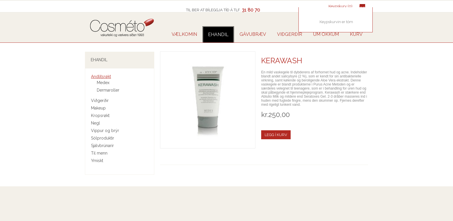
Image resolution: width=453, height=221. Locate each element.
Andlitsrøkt (101, 76)
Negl (95, 123)
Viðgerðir (100, 100)
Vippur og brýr (105, 130)
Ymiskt (97, 160)
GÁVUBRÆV (253, 34)
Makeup (98, 108)
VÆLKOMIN (184, 34)
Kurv (356, 34)
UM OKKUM (326, 34)
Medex (103, 82)
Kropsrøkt (100, 115)
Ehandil (218, 34)
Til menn (99, 153)
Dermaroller (108, 90)
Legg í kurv (276, 135)
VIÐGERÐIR (289, 34)
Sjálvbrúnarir (102, 145)
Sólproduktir (102, 138)
